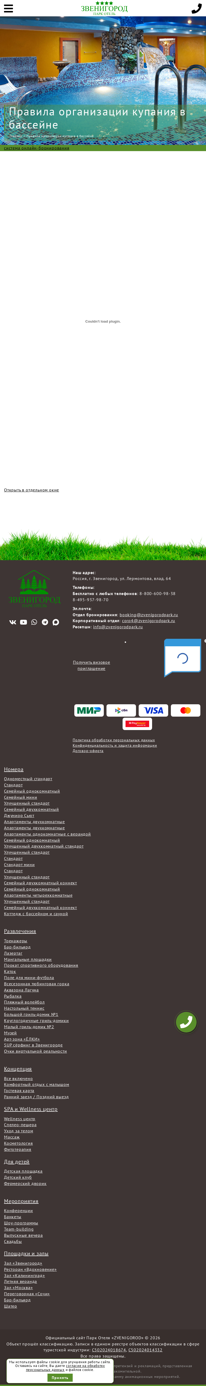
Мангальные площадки (28, 959)
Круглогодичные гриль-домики (36, 1020)
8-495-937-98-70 (91, 599)
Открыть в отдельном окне (31, 490)
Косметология (18, 1143)
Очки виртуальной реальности (35, 1051)
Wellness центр (19, 1118)
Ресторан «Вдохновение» (30, 1269)
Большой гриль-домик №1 (31, 1014)
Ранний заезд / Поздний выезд (36, 1096)
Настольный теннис (24, 1008)
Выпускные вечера (23, 1235)
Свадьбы (13, 1241)
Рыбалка (13, 996)
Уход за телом (18, 1130)
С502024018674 (109, 1349)
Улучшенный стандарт (27, 803)
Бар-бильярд (17, 947)
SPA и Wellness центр (31, 1109)
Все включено (18, 1078)
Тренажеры (15, 940)
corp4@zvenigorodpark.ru (148, 620)
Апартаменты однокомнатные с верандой (47, 834)
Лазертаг (13, 953)
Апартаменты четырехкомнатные (38, 895)
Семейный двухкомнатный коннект (40, 882)
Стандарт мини (19, 864)
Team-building (19, 1229)
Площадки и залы (26, 1253)
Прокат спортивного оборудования (41, 965)
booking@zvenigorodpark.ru (149, 614)
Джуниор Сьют (19, 815)
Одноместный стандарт (28, 778)
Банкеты (12, 1216)
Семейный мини (20, 797)
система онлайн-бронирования (36, 148)
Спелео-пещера (20, 1124)
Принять (60, 1377)
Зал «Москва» (18, 1287)
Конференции (18, 1210)
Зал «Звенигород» (23, 1263)
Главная (16, 136)
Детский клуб (18, 1177)
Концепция (18, 1068)
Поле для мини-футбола (29, 977)
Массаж (12, 1137)
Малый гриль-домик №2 (29, 1026)
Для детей (17, 1161)
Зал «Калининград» (24, 1275)
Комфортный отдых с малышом (36, 1084)
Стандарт (13, 784)
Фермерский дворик (25, 1183)
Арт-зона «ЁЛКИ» (22, 1039)
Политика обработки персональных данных (114, 740)
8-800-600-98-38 (157, 593)
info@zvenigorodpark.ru (118, 626)
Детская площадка (23, 1171)
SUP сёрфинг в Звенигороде (33, 1045)
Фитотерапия (17, 1149)
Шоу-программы (21, 1222)
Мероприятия (21, 1201)
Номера (14, 769)
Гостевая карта (19, 1090)
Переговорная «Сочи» (27, 1293)
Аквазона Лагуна (21, 990)
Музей (10, 1032)
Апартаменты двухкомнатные (34, 821)
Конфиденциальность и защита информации (115, 745)
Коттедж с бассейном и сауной (36, 913)
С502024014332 (145, 1349)
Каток (10, 971)
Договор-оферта (88, 750)
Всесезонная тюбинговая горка (36, 983)
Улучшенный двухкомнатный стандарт (43, 846)
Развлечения (20, 931)
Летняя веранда (20, 1281)
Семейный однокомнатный (32, 791)
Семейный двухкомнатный (31, 809)
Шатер (10, 1306)
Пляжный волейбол (24, 1002)
